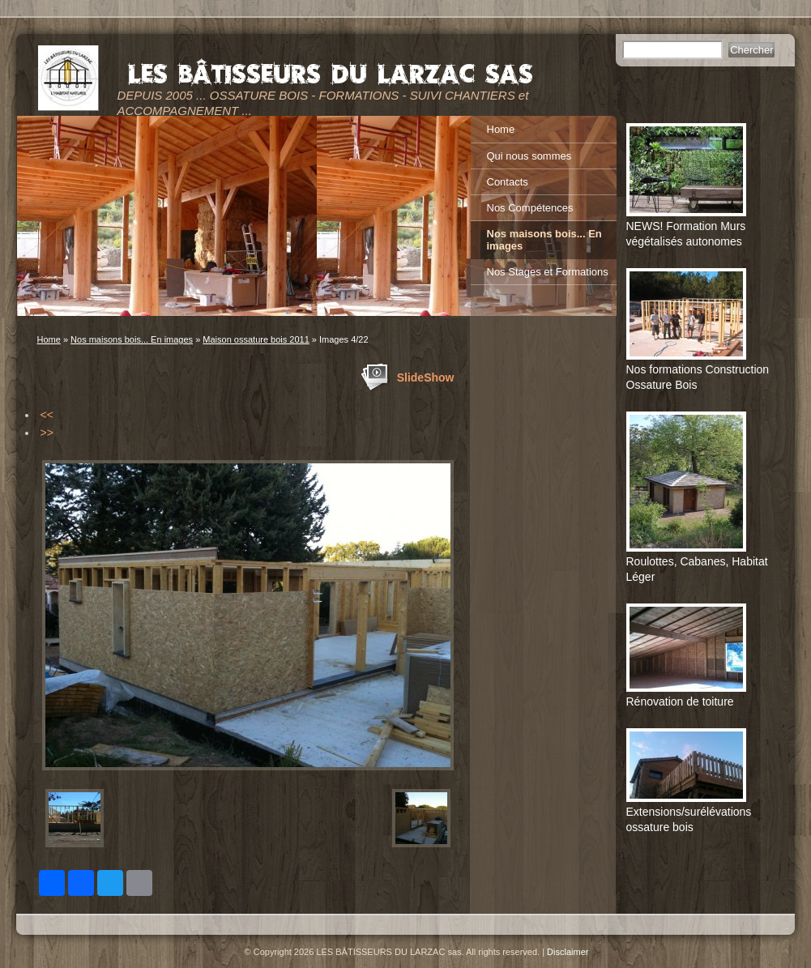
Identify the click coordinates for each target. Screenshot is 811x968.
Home (49, 339)
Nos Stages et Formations (547, 272)
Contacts (507, 182)
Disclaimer (567, 952)
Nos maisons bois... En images (131, 339)
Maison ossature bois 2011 (256, 339)
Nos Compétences (530, 208)
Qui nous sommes (529, 156)
